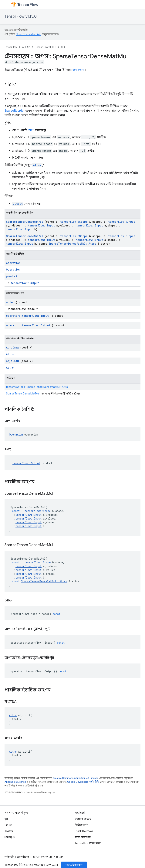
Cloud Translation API (28, 34)
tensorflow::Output (25, 283)
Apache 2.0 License (15, 781)
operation (13, 263)
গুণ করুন (78, 70)
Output (18, 203)
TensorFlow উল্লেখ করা (88, 843)
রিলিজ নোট (81, 825)
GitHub (8, 825)
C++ (63, 47)
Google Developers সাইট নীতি (83, 781)
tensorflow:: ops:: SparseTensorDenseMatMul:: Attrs (37, 386)
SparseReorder (15, 110)
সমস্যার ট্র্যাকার (83, 819)
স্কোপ (31, 130)
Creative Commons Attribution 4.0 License (75, 778)
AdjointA (12, 347)
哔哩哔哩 (10, 837)
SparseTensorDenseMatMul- (23, 393)
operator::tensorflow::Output (28, 325)
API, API (26, 47)
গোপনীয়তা (23, 857)
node (9, 302)
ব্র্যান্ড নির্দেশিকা (83, 837)
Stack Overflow (84, 831)
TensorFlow (11, 47)
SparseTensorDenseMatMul (24, 221)
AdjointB (12, 361)
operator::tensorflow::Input (27, 315)
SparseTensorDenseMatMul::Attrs (72, 243)
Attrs (37, 165)
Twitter (9, 831)
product (11, 276)
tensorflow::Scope (74, 221)
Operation (13, 269)
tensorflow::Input (121, 221)
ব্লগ (6, 819)
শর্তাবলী (9, 857)
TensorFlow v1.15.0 (21, 16)
